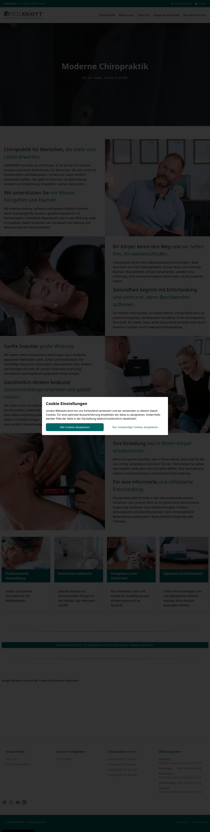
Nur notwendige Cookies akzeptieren (135, 427)
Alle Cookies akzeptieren (75, 427)
